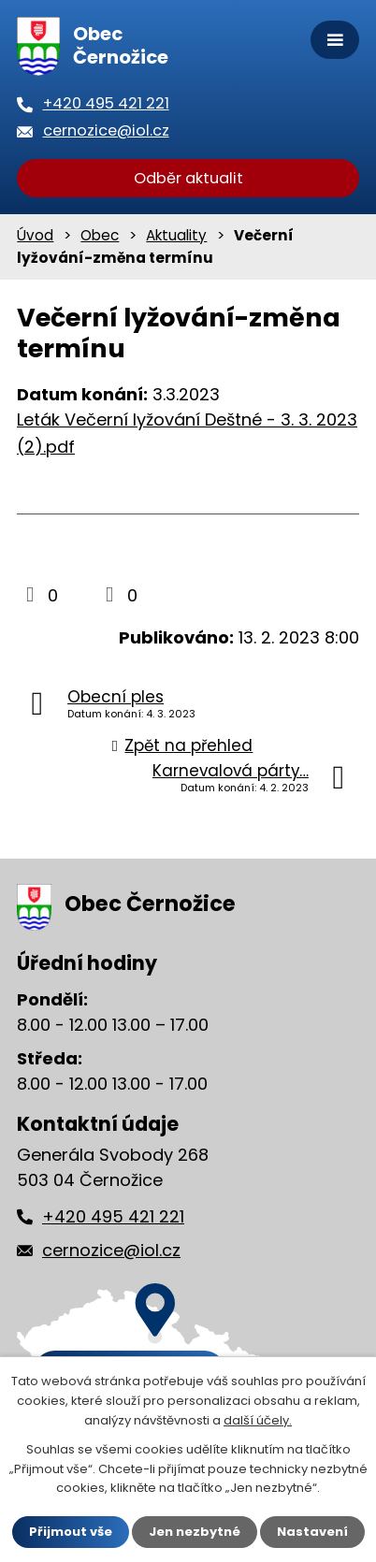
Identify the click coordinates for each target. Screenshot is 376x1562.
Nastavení (312, 1531)
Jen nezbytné (194, 1531)
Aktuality (176, 235)
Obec (99, 235)
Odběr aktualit (188, 178)
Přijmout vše (70, 1531)
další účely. (258, 1420)
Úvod (35, 235)
